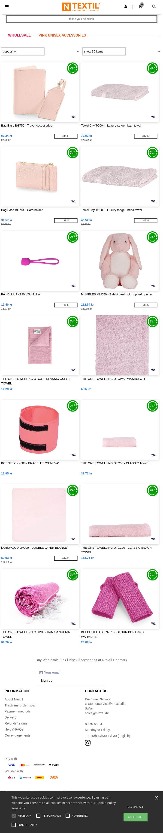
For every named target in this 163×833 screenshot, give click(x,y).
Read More (18, 808)
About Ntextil (14, 699)
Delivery (10, 717)
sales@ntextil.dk (97, 713)
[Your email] (71, 672)
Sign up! (47, 680)
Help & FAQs (14, 729)
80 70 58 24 (93, 724)
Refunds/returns (16, 723)
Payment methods (18, 711)
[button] (125, 6)
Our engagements (17, 735)
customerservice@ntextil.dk (104, 704)
